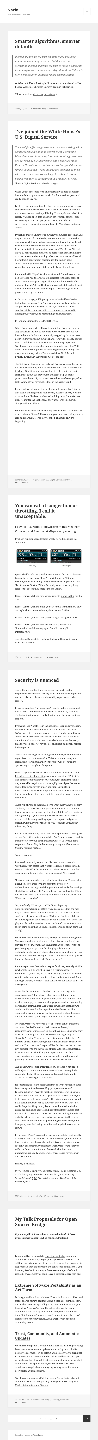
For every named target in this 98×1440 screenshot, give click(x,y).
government (40, 480)
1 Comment (22, 1402)
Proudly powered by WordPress (29, 1435)
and (80, 367)
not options (49, 94)
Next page (86, 1418)
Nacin (13, 9)
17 (58, 1417)
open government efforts (60, 216)
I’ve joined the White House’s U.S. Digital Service (47, 134)
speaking (55, 1399)
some (63, 367)
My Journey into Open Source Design (56, 1381)
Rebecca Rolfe (25, 83)
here (28, 1181)
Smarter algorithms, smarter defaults (47, 43)
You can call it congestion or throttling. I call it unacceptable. (46, 510)
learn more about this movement (32, 374)
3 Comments (54, 657)
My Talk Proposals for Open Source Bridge (46, 1221)
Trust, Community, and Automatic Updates (47, 1336)
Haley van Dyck (49, 238)
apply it (52, 288)
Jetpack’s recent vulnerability (30, 776)
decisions (38, 94)
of (68, 367)
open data (37, 216)
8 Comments (22, 482)
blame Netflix (67, 595)
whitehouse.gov (50, 183)
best (75, 367)
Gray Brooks (29, 238)
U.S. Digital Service (54, 480)
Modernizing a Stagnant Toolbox (31, 1385)
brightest (19, 371)
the (71, 367)
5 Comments (59, 1196)
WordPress (53, 108)
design (45, 108)
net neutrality (39, 657)
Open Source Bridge (55, 1255)
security (36, 1196)
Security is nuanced (37, 680)
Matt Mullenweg (23, 349)
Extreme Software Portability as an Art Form (48, 1287)
